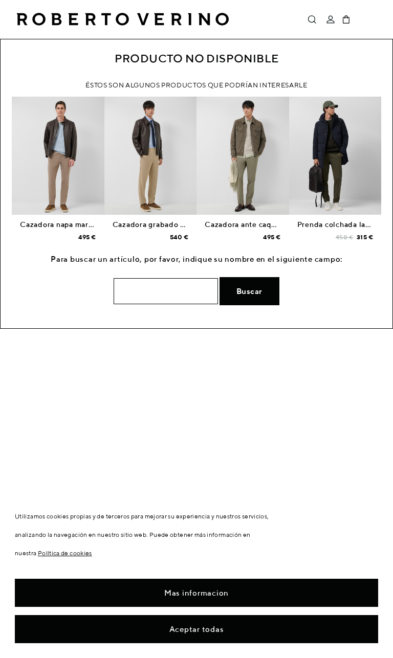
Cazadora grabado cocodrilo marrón (177, 224)
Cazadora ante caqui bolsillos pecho (269, 224)
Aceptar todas (196, 629)
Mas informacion (196, 592)
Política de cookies (65, 553)
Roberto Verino (122, 19)
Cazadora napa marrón (60, 224)
